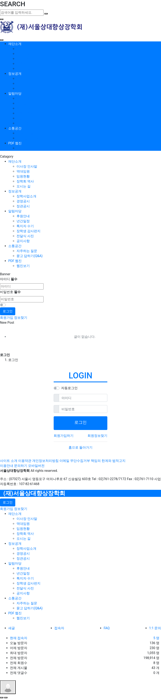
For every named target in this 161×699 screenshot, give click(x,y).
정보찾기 (20, 318)
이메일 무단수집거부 (74, 461)
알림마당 (14, 93)
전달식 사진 (25, 118)
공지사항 (23, 123)
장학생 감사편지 (28, 113)
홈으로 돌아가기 (80, 447)
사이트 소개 (8, 461)
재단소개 (14, 44)
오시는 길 (24, 69)
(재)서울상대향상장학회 (34, 493)
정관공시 (23, 89)
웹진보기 (23, 148)
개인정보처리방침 (45, 461)
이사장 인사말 (27, 49)
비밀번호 (10, 292)
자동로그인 (69, 388)
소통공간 (14, 128)
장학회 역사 (25, 64)
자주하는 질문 (27, 133)
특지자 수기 (25, 108)
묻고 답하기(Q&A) (30, 138)
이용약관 (24, 461)
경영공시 (23, 84)
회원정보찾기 (97, 436)
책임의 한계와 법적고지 (108, 461)
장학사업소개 (26, 79)
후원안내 (23, 98)
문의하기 (20, 466)
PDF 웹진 (15, 143)
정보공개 (14, 74)
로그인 (8, 311)
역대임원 (23, 54)
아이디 (8, 279)
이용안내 (6, 466)
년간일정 (23, 103)
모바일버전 (36, 466)
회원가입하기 (63, 436)
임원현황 (23, 59)
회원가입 (6, 318)
